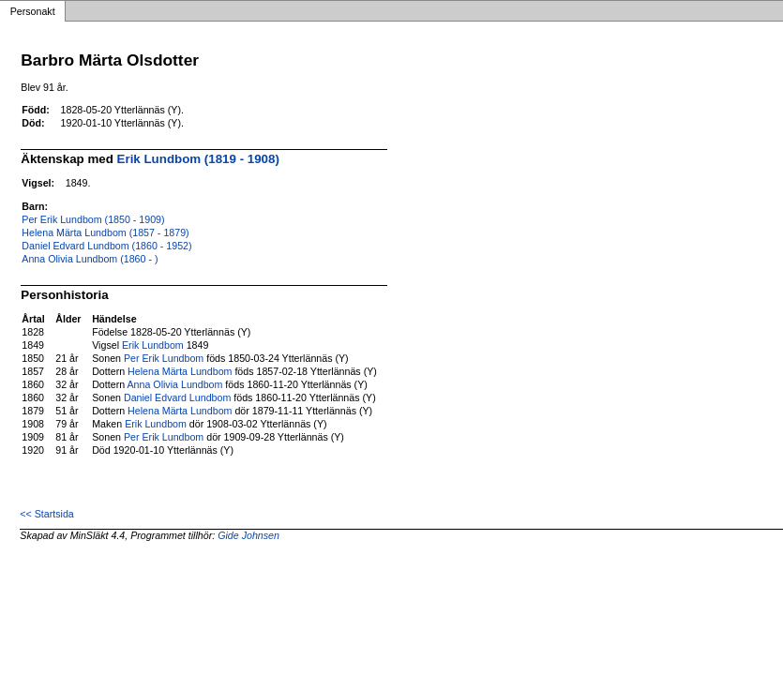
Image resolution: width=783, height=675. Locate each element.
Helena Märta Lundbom (180, 371)
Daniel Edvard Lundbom (177, 397)
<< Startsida (46, 513)
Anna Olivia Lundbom (175, 384)
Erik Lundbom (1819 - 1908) (198, 159)
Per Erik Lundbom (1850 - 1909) (93, 219)
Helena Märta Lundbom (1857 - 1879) (105, 232)
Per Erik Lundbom (163, 358)
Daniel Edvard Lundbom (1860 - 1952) (106, 245)
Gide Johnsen (248, 535)
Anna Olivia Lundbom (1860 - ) (90, 258)
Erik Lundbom (153, 345)
